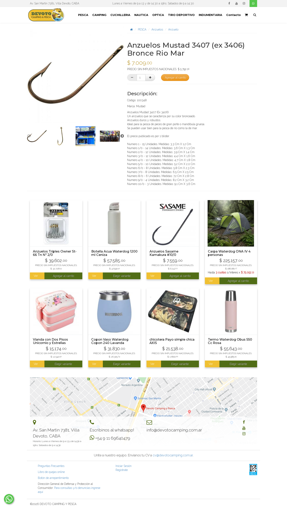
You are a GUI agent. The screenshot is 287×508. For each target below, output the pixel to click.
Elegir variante (121, 275)
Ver (36, 275)
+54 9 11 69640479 (112, 438)
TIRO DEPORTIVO (181, 15)
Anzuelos (157, 29)
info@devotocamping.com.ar (174, 429)
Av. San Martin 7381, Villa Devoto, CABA (54, 3)
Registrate (122, 470)
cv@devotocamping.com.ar (173, 455)
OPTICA (158, 15)
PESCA (83, 15)
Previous (29, 136)
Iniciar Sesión (124, 466)
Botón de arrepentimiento (53, 478)
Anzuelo (173, 29)
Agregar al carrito (175, 77)
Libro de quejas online (51, 472)
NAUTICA (141, 15)
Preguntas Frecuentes (51, 466)
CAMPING (99, 15)
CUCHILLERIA (120, 15)
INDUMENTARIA (210, 15)
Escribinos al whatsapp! (112, 429)
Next (122, 136)
